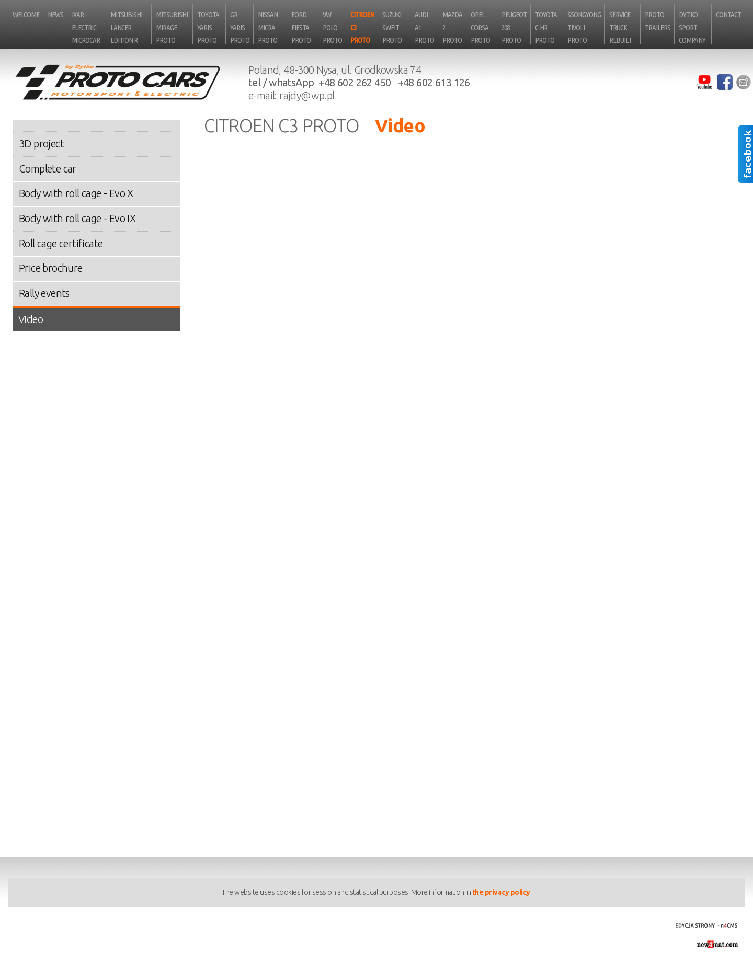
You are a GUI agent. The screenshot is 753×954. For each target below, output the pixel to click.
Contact (728, 14)
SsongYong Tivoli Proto (584, 27)
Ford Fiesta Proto (301, 27)
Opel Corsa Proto (480, 27)
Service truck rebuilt (620, 27)
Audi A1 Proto (424, 27)
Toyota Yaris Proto (208, 27)
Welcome (26, 14)
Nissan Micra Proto (268, 27)
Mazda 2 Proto (452, 27)
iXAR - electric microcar (86, 27)
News (55, 14)
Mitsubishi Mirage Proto (172, 27)
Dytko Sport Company (692, 27)
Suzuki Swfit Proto (392, 27)
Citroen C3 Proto (362, 27)
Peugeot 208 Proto (514, 27)
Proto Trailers (657, 21)
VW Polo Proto (332, 27)
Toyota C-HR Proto (546, 27)
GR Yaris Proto (239, 27)
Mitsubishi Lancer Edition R (126, 27)
